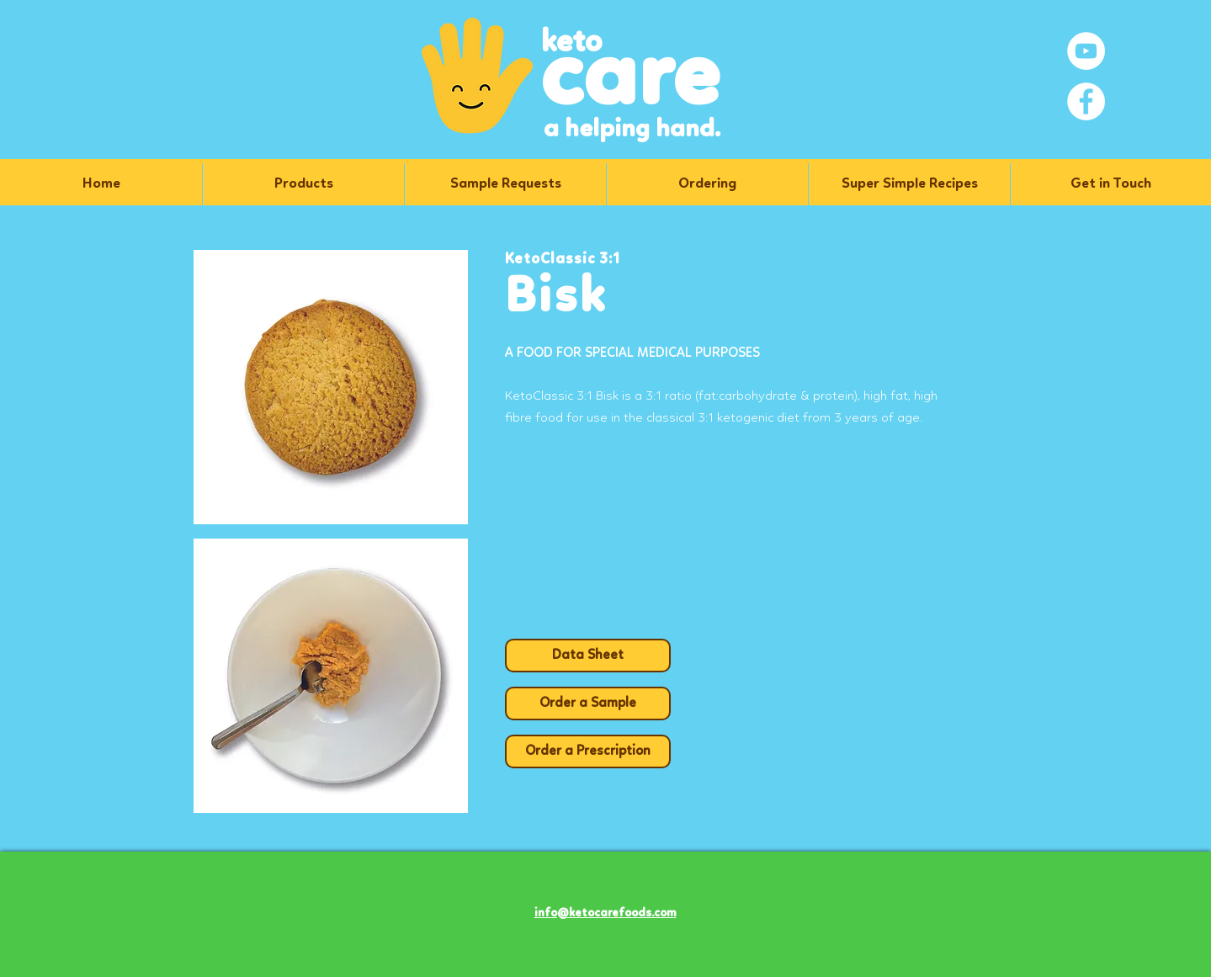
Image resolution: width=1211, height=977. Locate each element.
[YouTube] (1086, 51)
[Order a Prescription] (588, 751)
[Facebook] (1086, 101)
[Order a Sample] (588, 703)
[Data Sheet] (588, 655)
